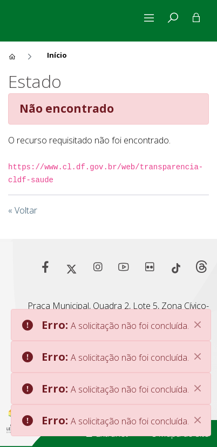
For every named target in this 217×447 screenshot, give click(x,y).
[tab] (173, 18)
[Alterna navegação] (151, 17)
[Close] (197, 324)
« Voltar (22, 210)
